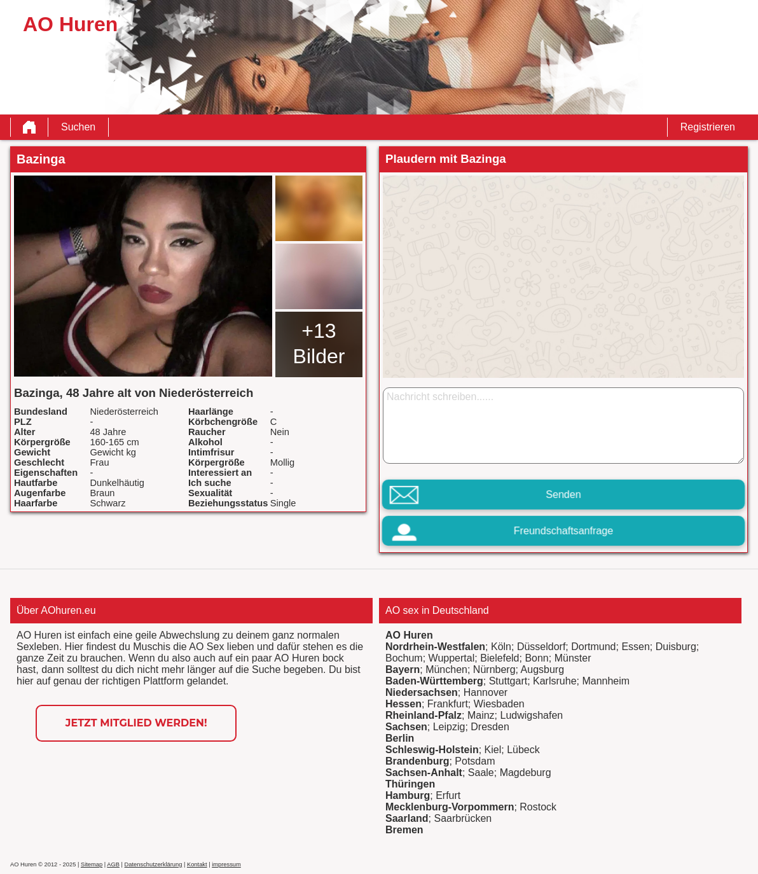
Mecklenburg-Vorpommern (449, 806)
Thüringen (410, 784)
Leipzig (449, 726)
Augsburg (543, 669)
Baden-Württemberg (434, 681)
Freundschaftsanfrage (563, 530)
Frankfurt (447, 703)
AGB (113, 864)
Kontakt (197, 864)
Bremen (404, 829)
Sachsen (406, 726)
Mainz (481, 715)
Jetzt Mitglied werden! (136, 723)
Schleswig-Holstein (432, 749)
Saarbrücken (463, 818)
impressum (226, 864)
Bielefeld (499, 658)
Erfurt (448, 795)
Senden (563, 494)
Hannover (485, 692)
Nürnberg (494, 669)
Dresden (490, 726)
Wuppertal (452, 658)
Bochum (404, 658)
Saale (481, 772)
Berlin (399, 738)
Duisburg (676, 646)
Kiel (493, 749)
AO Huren (409, 635)
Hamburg (407, 795)
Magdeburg (525, 772)
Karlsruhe (554, 681)
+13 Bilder (319, 343)
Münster (573, 658)
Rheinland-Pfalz (423, 715)
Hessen (403, 703)
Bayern (402, 669)
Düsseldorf (541, 646)
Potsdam (475, 761)
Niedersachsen (421, 692)
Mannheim (606, 681)
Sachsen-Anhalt (423, 772)
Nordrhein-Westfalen (435, 646)
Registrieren (707, 126)
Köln (501, 646)
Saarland (407, 818)
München (446, 669)
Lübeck (523, 749)
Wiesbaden (499, 703)
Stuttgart (508, 681)
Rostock (538, 806)
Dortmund (593, 646)
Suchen (78, 126)
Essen (635, 646)
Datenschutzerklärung (154, 864)
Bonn (536, 658)
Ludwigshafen (531, 715)
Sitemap (91, 864)
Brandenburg (417, 761)
